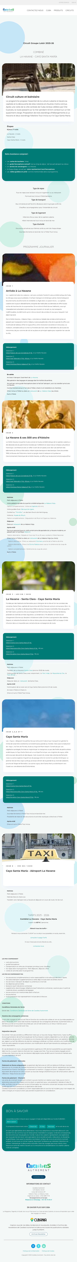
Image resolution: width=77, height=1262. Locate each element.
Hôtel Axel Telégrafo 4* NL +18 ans (17, 358)
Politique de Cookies (48, 1251)
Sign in (74, 2)
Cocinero (39, 541)
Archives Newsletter (38, 1234)
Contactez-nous (38, 1177)
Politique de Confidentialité (31, 1251)
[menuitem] (64, 2)
